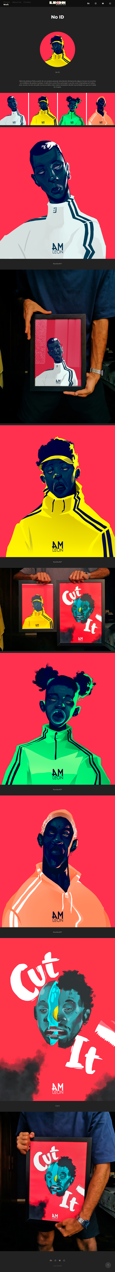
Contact (27, 2)
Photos (6, 2)
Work (6, 4)
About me (16, 2)
